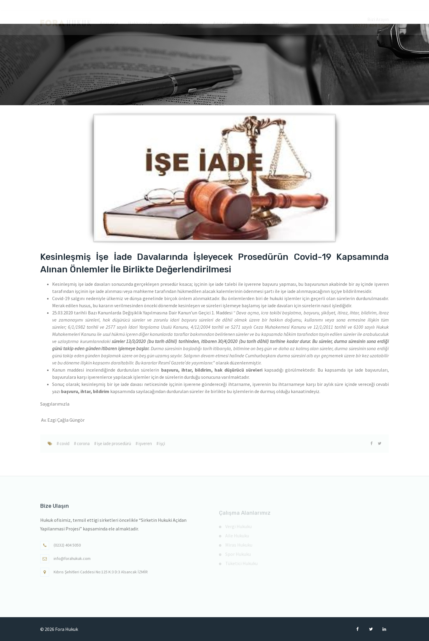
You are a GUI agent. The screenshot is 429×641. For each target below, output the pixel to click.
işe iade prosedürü (113, 447)
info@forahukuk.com (72, 561)
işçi (161, 447)
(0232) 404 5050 (67, 548)
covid (64, 447)
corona (83, 447)
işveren (145, 447)
